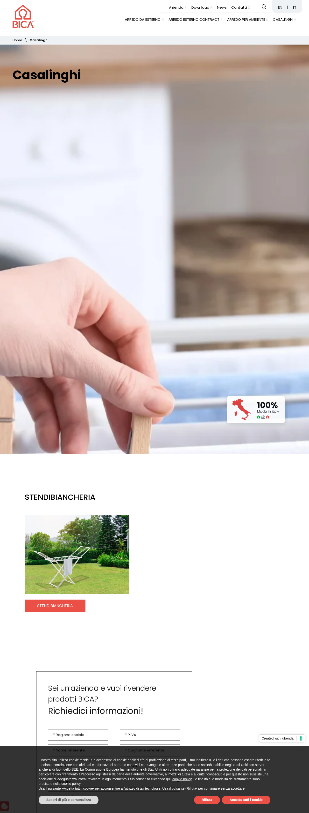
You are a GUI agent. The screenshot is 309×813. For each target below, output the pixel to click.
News (222, 7)
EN (280, 7)
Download (200, 7)
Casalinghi (283, 19)
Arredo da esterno (143, 19)
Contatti (239, 7)
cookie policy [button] (181, 779)
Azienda (176, 7)
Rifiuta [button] (207, 800)
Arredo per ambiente (246, 19)
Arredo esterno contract (194, 19)
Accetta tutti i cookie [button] (246, 800)
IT (294, 7)
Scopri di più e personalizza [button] (68, 800)
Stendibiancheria (55, 545)
